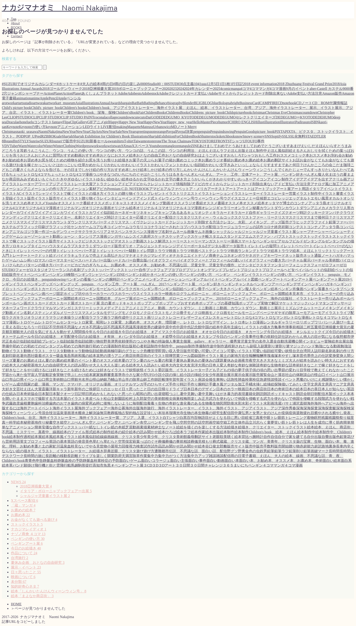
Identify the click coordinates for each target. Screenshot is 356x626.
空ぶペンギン (154, 422)
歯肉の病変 (80, 403)
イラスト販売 (24, 198)
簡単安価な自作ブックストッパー (62, 427)
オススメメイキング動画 (150, 203)
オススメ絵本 (254, 203)
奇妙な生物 (269, 365)
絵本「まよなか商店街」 (32, 596)
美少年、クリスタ (161, 437)
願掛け (29, 465)
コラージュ (225, 227)
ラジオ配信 (80, 317)
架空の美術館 (154, 399)
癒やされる (323, 413)
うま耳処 (20, 151)
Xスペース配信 (24, 500)
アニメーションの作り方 (44, 189)
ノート (326, 255)
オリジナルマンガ (70, 208)
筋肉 (339, 422)
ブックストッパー (95, 270)
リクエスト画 (140, 317)
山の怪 (312, 375)
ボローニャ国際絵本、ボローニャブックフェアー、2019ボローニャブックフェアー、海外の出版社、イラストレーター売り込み (236, 298)
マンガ (65, 308)
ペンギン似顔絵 (170, 289)
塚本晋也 (299, 356)
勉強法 (346, 346)
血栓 (70, 446)
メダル (54, 313)
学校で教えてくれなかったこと (328, 370)
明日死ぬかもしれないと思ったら (109, 394)
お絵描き (121, 160)
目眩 (245, 418)
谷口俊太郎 (214, 446)
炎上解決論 (91, 413)
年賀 (172, 379)
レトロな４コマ (321, 317)
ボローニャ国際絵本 (61, 298)
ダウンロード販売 (107, 246)
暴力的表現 (236, 394)
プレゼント (231, 270)
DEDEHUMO (323, 117)
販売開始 (281, 446)
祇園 (325, 418)
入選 (269, 341)
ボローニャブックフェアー (23, 298)
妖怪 (132, 370)
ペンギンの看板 (78, 279)
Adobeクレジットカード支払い (184, 93)
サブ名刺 (161, 232)
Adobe (123, 93)
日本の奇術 (276, 389)
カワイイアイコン (45, 213)
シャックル (222, 232)
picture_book (264, 132)
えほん (203, 151)
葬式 (216, 441)
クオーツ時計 (296, 213)
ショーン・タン (72, 236)
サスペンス (120, 232)
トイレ (249, 246)
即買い (163, 351)
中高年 (225, 327)
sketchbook (226, 136)
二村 (307, 327)
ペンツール (25, 294)
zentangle (168, 146)
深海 (299, 408)
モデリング (113, 313)
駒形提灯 (85, 465)
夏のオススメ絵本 (107, 360)
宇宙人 (32, 375)
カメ (325, 208)
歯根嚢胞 (27, 403)
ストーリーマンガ (198, 241)
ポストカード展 (61, 303)
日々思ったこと (134, 389)
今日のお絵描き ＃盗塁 (153, 337)
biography (175, 103)
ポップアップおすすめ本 (179, 303)
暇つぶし (172, 394)
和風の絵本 (87, 356)
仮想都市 (343, 337)
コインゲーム (118, 227)
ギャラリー (265, 213)
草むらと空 (113, 441)
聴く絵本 (234, 437)
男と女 (250, 413)
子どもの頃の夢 (229, 370)
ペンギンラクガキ (125, 289)
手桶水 (250, 384)
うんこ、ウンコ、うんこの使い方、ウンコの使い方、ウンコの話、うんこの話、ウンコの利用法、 (118, 151)
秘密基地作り (34, 422)
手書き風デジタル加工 (227, 384)
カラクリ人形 (340, 208)
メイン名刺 (22, 313)
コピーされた (169, 227)
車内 (343, 446)
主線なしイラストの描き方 (252, 327)
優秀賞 (235, 341)
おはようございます (210, 155)
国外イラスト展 (210, 356)
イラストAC (11, 193)
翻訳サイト (203, 437)
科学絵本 (16, 422)
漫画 (67, 413)
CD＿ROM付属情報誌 (329, 103)
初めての (20, 346)
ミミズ (287, 308)
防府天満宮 (123, 456)
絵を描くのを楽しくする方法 (203, 427)
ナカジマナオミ (127, 255)
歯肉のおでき (60, 403)
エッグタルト (300, 198)
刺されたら (241, 346)
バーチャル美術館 (325, 260)
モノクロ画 (218, 313)
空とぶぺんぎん (76, 422)
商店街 (130, 356)
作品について (24, 553)
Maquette (134, 127)
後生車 (214, 379)
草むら (98, 441)
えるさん (299, 151)
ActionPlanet (53, 93)
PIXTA (279, 132)
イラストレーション (214, 193)
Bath (140, 103)
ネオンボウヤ (238, 255)
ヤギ (274, 313)
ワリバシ (321, 322)
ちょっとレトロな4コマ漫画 (70, 174)
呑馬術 (72, 356)
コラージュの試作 (248, 227)
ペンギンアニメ (133, 279)
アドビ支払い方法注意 (292, 184)
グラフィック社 (58, 227)
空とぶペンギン (101, 422)
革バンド (16, 465)
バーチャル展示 (298, 260)
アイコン (259, 179)
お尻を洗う (94, 160)
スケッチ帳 (200, 236)
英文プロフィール (34, 441)
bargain (126, 103)
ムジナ (297, 308)
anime (35, 98)
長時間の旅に (34, 456)
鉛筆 (270, 451)
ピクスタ (259, 265)
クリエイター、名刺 (65, 217)
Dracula (12, 122)
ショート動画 (49, 236)
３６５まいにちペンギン (243, 465)
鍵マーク (321, 451)
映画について (23, 577)
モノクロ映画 (198, 313)
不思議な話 (98, 327)
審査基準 (114, 375)
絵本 (310, 427)
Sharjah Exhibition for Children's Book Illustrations (110, 136)
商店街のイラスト (150, 356)
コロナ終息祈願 (276, 227)
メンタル (96, 313)
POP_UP (30, 136)
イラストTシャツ (35, 193)
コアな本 (100, 227)
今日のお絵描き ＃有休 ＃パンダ (103, 337)
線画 (107, 437)
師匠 (158, 379)
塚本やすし (283, 356)
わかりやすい (227, 179)
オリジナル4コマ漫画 (39, 208)
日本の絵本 (294, 389)
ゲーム (87, 227)
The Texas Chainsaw (176, 141)
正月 (205, 399)
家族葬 (101, 375)
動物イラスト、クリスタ (44, 351)
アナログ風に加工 (325, 184)
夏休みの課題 (212, 360)
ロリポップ (305, 322)
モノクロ (129, 313)
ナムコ (221, 255)
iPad (297, 122)
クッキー (314, 213)
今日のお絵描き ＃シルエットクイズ (298, 332)
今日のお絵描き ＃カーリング (241, 332)
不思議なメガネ (76, 327)
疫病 (285, 413)
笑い (278, 422)
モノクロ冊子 (176, 313)
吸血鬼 (61, 356)
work (95, 146)
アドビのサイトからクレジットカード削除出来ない (232, 184)
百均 (190, 418)
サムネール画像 (181, 232)
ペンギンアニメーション (165, 279)
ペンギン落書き (316, 289)
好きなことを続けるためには (76, 370)
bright (235, 103)
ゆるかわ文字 (140, 179)
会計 (16, 341)
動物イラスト (13, 351)
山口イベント (329, 375)
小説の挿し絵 (172, 375)
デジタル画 (217, 246)
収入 (172, 351)
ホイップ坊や (74, 294)
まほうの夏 (338, 174)
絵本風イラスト (65, 437)
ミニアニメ (127, 308)
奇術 (296, 365)
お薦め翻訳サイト (277, 160)
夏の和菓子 (167, 360)
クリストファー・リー (256, 217)
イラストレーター (245, 193)
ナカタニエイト (185, 255)
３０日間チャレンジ (206, 465)
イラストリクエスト (181, 193)
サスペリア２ (100, 232)
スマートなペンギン (254, 241)
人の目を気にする (38, 332)
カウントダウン (272, 208)
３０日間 (183, 465)
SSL (285, 136)
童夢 (270, 422)
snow (238, 136)
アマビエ (156, 189)
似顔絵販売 (69, 341)
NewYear (69, 132)
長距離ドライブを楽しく (87, 456)
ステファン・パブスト (270, 236)
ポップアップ (148, 303)
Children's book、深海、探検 (93, 112)
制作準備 (195, 346)
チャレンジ (167, 246)
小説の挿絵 (192, 375)
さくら (25, 170)
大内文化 (176, 365)
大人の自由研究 (51, 365)
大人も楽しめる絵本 (120, 365)
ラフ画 (101, 317)
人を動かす (62, 332)
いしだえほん (315, 146)
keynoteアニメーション (64, 127)
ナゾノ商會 (207, 255)
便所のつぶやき (138, 341)
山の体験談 (298, 375)
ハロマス (38, 260)
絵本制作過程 (20, 437)
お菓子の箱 (163, 160)
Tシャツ (236, 141)
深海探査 (310, 408)
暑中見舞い (189, 394)
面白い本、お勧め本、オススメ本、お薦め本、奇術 (281, 461)
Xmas (128, 146)
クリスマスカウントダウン (56, 222)
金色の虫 (252, 451)
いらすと (333, 146)
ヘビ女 (289, 270)
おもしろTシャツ (241, 155)
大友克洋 (190, 365)
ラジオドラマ (42, 317)
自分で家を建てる (292, 437)
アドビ (123, 184)
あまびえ (297, 146)
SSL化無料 (297, 136)
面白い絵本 (332, 461)
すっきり (318, 170)
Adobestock (150, 93)
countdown (125, 117)
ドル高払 (107, 255)
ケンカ (76, 227)
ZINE (195, 146)
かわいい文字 (216, 165)
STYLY (23, 141)
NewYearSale (112, 132)
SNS (268, 136)
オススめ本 (22, 203)
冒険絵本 (331, 341)
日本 (187, 389)
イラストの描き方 (89, 193)
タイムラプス (67, 246)
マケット (286, 303)
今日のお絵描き (109, 332)
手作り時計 (178, 384)
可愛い (196, 351)
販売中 (250, 446)
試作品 (156, 446)
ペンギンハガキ (320, 284)
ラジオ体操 (62, 317)
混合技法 (49, 413)
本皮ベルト (94, 399)
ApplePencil (49, 98)
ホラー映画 (163, 294)
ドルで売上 (91, 255)
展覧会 (265, 375)
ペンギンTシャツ (88, 275)
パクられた (14, 265)
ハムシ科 (23, 260)
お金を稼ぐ (25, 165)
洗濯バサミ (283, 403)
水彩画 (268, 403)
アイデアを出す (316, 179)
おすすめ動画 (71, 155)
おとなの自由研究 (179, 155)
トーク (32, 255)
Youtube (155, 146)
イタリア (316, 189)
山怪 (92, 379)
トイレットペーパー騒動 (116, 251)
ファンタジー (278, 265)
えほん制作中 (256, 151)
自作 (267, 437)
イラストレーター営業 (278, 193)
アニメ (345, 184)
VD (4, 146)
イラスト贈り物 (80, 198)
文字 (307, 384)
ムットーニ (312, 308)
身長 (336, 446)
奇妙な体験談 (249, 365)
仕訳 (278, 337)
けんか (308, 165)
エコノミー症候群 (252, 198)
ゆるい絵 (103, 179)
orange (161, 132)
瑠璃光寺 (176, 413)
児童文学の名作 (253, 341)
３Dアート (167, 465)
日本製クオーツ (61, 394)
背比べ (247, 437)
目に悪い (234, 418)
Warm (22, 146)
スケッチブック (178, 236)
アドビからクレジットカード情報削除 (160, 184)
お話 (296, 160)
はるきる (176, 174)
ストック (296, 236)
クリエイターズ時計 (98, 217)
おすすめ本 (91, 155)
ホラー (90, 294)
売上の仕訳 (320, 356)
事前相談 (296, 327)
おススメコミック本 (293, 155)
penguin (204, 132)
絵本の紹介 (120, 432)
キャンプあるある (172, 213)
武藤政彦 (12, 403)
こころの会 (323, 165)
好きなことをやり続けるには (29, 370)
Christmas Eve (276, 112)
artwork (51, 103)
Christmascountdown (302, 112)
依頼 (121, 341)
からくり (100, 165)
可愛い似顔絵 (263, 351)
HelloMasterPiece (206, 122)
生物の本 (190, 413)
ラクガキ (12, 317)
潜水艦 (76, 413)
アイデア (296, 179)
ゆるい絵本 (120, 179)
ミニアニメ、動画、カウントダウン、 (167, 308)
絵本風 (47, 437)
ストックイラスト (317, 236)
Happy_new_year (180, 122)
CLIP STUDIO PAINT (77, 117)
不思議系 (114, 327)
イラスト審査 (332, 193)
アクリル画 (338, 179)
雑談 (212, 456)
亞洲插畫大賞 (332, 327)
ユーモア (303, 313)
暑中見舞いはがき (212, 394)
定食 (52, 375)
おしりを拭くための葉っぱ (329, 151)
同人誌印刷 (316, 351)
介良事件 (249, 337)
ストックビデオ (109, 241)
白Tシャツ (171, 418)
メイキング (330, 308)
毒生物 (214, 403)
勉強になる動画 (328, 346)
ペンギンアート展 (298, 279)
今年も (90, 332)
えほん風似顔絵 (279, 151)
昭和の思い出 (147, 394)
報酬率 (261, 356)
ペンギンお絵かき (139, 275)
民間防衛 (227, 403)
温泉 (60, 413)
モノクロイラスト (150, 313)
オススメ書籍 (214, 203)
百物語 (199, 418)
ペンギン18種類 (61, 275)
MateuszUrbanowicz (156, 127)
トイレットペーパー (293, 246)
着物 (310, 418)
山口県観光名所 (76, 379)
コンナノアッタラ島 (323, 227)
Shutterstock (209, 136)
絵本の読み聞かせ (143, 432)
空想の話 (194, 422)
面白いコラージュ (155, 461)
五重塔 (316, 327)
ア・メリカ (198, 189)
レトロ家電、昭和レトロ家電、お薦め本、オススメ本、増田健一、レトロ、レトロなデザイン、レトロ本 (159, 322)
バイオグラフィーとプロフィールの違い (209, 260)
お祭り (109, 160)
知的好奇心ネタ (25, 586)
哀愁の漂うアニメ (110, 356)
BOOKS (16, 27)
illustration (272, 122)
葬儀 (161, 441)
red (39, 136)
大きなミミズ (278, 360)
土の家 (228, 356)
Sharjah (67, 136)
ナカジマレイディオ (156, 255)
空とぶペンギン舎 (128, 422)
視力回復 (121, 446)
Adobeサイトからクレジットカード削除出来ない (247, 93)
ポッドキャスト (124, 303)
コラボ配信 (207, 227)
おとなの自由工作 (150, 155)
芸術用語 (12, 441)
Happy (114, 122)
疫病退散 (296, 413)
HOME (16, 604)
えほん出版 (236, 151)
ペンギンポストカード (34, 289)
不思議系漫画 (132, 327)
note (153, 132)
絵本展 (36, 437)
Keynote (13, 127)
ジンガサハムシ (120, 236)
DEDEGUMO (204, 117)
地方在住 (241, 356)
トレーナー (18, 255)
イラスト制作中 (308, 193)
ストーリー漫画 (225, 241)
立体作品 (241, 422)
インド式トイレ (152, 198)
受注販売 (183, 351)
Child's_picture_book (46, 108)
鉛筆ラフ (281, 451)
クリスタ (180, 217)
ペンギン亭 (149, 289)
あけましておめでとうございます (262, 146)
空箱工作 (227, 422)
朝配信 (319, 394)
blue (215, 103)
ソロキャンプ (20, 246)
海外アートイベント (36, 408)
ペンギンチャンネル (237, 284)
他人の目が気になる (319, 337)
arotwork (8, 103)
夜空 (252, 360)
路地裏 (326, 446)
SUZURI (46, 141)
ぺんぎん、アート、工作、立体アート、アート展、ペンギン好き (250, 174)
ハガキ (337, 255)
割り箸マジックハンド (297, 346)
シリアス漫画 (96, 236)
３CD (147, 465)
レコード (176, 317)
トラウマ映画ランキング (236, 251)
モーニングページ (256, 313)
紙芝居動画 (131, 427)
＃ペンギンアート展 (127, 465)
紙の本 (116, 427)
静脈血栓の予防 (70, 461)
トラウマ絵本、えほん (296, 251)
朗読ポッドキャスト (279, 394)
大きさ (261, 360)
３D (155, 465)
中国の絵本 (211, 327)
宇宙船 (43, 375)
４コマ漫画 (293, 465)
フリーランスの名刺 (64, 270)
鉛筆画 (308, 451)
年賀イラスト (187, 379)
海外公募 (118, 408)
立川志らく (258, 422)
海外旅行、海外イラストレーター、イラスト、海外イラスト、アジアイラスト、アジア (211, 408)
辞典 (107, 451)
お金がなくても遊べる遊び (34, 520)
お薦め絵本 (254, 160)
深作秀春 (289, 408)
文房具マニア (332, 384)
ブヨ (171, 270)
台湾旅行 (19, 558)
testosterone (152, 141)
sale (59, 136)
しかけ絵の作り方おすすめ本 (105, 170)
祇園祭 (334, 418)
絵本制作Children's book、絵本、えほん (265, 432)
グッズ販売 (280, 222)
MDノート (179, 127)
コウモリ (136, 227)
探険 (278, 384)
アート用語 (300, 189)
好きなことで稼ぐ (314, 365)
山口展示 (347, 375)
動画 (103, 351)
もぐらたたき (53, 179)
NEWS (18, 482)
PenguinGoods (244, 132)
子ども (210, 370)
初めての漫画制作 (107, 346)
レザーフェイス (196, 317)
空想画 (207, 422)
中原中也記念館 (189, 327)
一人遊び (336, 322)
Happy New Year (131, 122)
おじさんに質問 (47, 155)
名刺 (328, 351)
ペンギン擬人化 (243, 289)
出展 (342, 341)
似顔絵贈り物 (89, 341)
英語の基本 (58, 441)
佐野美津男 (109, 341)
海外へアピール (327, 403)
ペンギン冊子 (194, 289)
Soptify (276, 136)
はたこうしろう (156, 174)
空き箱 (58, 422)
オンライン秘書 (247, 208)
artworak (39, 103)
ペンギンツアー (266, 284)
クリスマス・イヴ (125, 222)
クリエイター (38, 217)
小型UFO (147, 375)
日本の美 (310, 389)
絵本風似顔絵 (89, 437)
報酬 (252, 356)
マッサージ (342, 303)
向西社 (29, 356)
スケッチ (158, 236)
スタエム (216, 236)
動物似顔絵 (91, 351)
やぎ (67, 179)
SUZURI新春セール (92, 141)
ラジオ (25, 317)
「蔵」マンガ (23, 505)
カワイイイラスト (74, 213)
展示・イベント (26, 567)
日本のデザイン (203, 389)
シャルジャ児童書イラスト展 (272, 232)
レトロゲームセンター (56, 322)
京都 (5, 332)
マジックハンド (306, 303)
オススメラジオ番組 (186, 203)
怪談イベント (285, 379)
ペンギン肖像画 (290, 289)
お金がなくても (312, 160)
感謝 (325, 379)
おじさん (27, 155)
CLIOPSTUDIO (19, 117)
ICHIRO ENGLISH (242, 122)
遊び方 (148, 451)
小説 (158, 375)
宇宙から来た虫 (14, 375)
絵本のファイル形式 (76, 432)
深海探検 (343, 408)
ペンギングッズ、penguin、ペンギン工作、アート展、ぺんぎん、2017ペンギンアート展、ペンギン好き (137, 284)
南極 (110, 351)
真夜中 (261, 418)
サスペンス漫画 (141, 232)
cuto (142, 117)
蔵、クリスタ (234, 441)
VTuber (12, 146)
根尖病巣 (172, 399)
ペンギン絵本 (267, 289)
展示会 (239, 375)
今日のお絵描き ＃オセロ (194, 332)
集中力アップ (198, 456)
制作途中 (210, 346)
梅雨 (187, 399)
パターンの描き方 (38, 265)
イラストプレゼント (149, 193)
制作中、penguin (175, 346)
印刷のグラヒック (128, 351)
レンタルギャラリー (279, 322)
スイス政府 (142, 236)
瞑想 (317, 418)
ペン (31, 275)
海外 (310, 403)
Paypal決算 (184, 132)
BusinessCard (250, 103)
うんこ (32, 151)
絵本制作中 (306, 432)
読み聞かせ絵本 (192, 446)
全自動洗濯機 (284, 341)
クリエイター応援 (128, 217)
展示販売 (252, 375)
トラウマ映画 (165, 251)
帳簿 (165, 379)
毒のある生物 (198, 403)
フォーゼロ (320, 265)
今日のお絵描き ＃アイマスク (147, 332)
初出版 (127, 346)
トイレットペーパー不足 (76, 251)
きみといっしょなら (243, 165)
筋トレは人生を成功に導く (314, 422)
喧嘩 (169, 356)
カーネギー (123, 213)
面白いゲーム (130, 461)
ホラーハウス (107, 294)
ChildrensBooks (178, 112)
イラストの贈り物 (118, 193)
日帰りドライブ (170, 389)
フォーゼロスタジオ (31, 270)
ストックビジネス (81, 241)
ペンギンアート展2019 (331, 279)
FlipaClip (69, 122)
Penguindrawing (222, 132)
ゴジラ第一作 (34, 232)
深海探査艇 (327, 408)
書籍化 (250, 394)
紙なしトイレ (100, 427)
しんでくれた (281, 170)
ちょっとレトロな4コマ (28, 174)
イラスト (345, 189)
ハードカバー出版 (96, 260)
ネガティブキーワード (267, 255)
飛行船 (65, 465)
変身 (332, 356)
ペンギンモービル (96, 289)
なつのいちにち (120, 174)
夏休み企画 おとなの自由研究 (37, 562)
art (17, 103)
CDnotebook (287, 103)
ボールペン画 (16, 303)
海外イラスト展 (65, 408)
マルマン (52, 308)
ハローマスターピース (63, 260)
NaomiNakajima (50, 132)
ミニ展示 (274, 308)
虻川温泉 (60, 446)
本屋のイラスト (72, 399)
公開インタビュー (309, 341)
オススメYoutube (44, 203)
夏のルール (149, 360)
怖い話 (225, 379)
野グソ (232, 451)
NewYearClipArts (89, 132)
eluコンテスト (41, 122)
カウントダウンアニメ (303, 208)
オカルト (336, 198)
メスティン (40, 313)
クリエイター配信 (158, 217)
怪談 (270, 379)
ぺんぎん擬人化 (316, 174)
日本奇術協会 (27, 394)
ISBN (315, 122)
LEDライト (92, 127)
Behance (161, 103)
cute (137, 117)
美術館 (181, 437)
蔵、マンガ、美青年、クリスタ (270, 441)
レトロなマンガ (274, 317)
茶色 (89, 441)
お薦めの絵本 (23, 510)
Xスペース (140, 146)
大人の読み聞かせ (78, 365)
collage (112, 117)
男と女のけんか (269, 413)
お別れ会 (334, 155)
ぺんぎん (190, 174)
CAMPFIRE (269, 103)
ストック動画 (132, 241)
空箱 (216, 422)
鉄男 (263, 451)
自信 (274, 437)
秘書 (49, 422)
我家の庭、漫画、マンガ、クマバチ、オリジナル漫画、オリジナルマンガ (83, 384)
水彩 (238, 403)
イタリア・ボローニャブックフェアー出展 (56, 491)
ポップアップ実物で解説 (259, 303)
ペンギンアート (271, 279)
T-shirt (129, 141)
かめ (89, 165)
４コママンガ (273, 465)
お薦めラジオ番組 (216, 160)
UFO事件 (257, 141)
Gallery (81, 122)
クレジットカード (154, 222)
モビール (234, 313)
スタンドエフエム (237, 236)
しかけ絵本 (138, 170)
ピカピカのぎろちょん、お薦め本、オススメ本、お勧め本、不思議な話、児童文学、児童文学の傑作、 (154, 265)
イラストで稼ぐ (61, 193)
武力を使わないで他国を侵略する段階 (294, 399)
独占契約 (125, 413)
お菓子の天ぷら (141, 160)
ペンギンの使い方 (168, 275)
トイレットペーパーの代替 (34, 251)
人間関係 (78, 332)
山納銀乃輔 (105, 379)
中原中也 (169, 327)
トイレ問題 (145, 251)
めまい (36, 179)
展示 (230, 375)
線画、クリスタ (123, 437)
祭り (343, 418)
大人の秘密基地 (25, 365)
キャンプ (150, 213)
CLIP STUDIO (50, 117)
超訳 (317, 446)
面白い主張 (179, 461)
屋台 (223, 375)
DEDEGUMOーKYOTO (294, 117)
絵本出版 (212, 432)
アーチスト (216, 189)
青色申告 (35, 461)
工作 (150, 379)
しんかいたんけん (194, 170)
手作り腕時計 (198, 384)
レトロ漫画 (254, 322)
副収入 (255, 346)
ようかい (194, 179)
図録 (194, 356)
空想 (183, 422)
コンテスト (298, 227)
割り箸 (273, 346)
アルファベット (176, 189)
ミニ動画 (205, 308)
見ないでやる (85, 446)
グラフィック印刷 (30, 227)
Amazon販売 (332, 93)
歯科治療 (42, 403)
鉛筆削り (296, 451)
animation (23, 98)
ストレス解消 (154, 241)
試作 (147, 446)
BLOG (207, 103)
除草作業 (140, 456)
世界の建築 (152, 327)
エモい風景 (320, 198)
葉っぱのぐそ (147, 441)
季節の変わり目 (290, 370)
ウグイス (230, 198)
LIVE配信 (108, 127)
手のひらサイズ (156, 384)
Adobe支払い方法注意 (304, 93)
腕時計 (257, 437)
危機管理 (150, 351)
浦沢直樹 (299, 403)
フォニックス (300, 265)
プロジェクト (251, 270)
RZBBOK (48, 136)
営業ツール (182, 356)
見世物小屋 (105, 446)
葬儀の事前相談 (178, 441)
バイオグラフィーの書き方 (263, 260)
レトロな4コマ (250, 317)
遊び (139, 451)
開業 (110, 456)
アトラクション (105, 184)
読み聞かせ (171, 446)
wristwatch (115, 146)
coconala (100, 117)
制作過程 (224, 346)
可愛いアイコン (214, 351)
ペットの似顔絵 (322, 270)
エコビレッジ (278, 198)
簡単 (347, 422)
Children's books (74, 108)
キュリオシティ (200, 213)
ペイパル (302, 270)
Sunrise (34, 141)
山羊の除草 (131, 379)
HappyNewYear (155, 122)
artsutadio (26, 103)
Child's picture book (16, 108)
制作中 (156, 346)
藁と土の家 (44, 446)
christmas (258, 112)
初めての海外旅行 (78, 346)
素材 (150, 427)
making (121, 127)
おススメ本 (318, 155)
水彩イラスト (252, 403)
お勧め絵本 (14, 160)
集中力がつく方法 (172, 456)
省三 (252, 418)
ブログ (180, 270)
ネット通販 (312, 255)
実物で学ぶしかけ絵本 (74, 375)
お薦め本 (238, 160)
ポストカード (38, 303)
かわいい (114, 165)
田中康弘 (238, 413)
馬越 (74, 465)
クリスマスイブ (22, 222)
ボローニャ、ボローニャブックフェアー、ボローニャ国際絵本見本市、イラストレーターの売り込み (272, 294)
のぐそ (138, 174)
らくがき (209, 179)
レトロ (232, 317)
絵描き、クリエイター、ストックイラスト (272, 427)
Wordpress (83, 146)
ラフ (92, 317)
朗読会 (301, 394)
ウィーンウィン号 (208, 198)
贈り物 (294, 446)
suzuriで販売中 (65, 141)
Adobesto (134, 93)
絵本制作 (227, 432)
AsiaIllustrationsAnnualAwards (98, 103)
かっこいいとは (47, 165)
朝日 (310, 394)
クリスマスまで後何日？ (312, 217)
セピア (276, 241)
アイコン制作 (278, 179)
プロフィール (273, 270)
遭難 (158, 451)
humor (223, 122)
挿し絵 (261, 384)
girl (106, 122)
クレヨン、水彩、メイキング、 (245, 222)
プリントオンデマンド (204, 270)
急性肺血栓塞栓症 (245, 379)
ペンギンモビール (67, 289)
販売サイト (236, 446)
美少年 (141, 437)
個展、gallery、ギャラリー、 (206, 341)
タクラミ (85, 246)
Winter (48, 146)
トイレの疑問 (266, 246)
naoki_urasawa (27, 132)
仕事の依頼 (265, 337)
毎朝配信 (140, 403)
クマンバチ (330, 213)
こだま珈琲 (341, 165)
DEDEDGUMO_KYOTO (175, 117)
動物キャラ (73, 351)
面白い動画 (215, 461)
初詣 (147, 346)
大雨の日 (205, 365)
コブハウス (189, 227)
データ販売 (235, 246)
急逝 (263, 379)
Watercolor (35, 146)
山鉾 (143, 379)
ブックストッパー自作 (128, 270)
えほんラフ (218, 151)
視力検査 (136, 446)
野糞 (241, 451)
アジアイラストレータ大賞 (71, 184)
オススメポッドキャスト (110, 203)
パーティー (62, 265)
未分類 (18, 582)
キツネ (138, 213)
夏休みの (194, 360)
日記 (78, 394)
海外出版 (132, 408)
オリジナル (335, 203)
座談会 (203, 379)
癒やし (337, 413)
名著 (20, 356)
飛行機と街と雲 (47, 465)
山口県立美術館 (51, 379)
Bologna (224, 103)
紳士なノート (165, 427)
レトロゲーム (27, 322)
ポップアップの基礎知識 (219, 303)
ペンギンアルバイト (201, 279)
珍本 (165, 413)
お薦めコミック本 (187, 160)
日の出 (152, 389)
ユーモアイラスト (325, 313)
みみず (25, 179)
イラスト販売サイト (51, 198)
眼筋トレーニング (292, 418)
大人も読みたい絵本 (152, 365)
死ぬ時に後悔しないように (111, 403)
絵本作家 (198, 432)
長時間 (334, 451)
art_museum (66, 103)
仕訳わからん (292, 337)
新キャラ (60, 389)
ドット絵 (45, 255)
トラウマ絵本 (267, 251)
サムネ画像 (203, 232)
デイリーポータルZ (192, 246)
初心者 (138, 346)
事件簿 (283, 327)
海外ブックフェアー (94, 408)
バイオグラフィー (161, 260)
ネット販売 (294, 255)
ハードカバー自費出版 (129, 260)
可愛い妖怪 (283, 351)
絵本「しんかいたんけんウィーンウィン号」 (48, 591)
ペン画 (40, 294)
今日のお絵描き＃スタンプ (194, 337)
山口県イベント (25, 379)
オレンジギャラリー (218, 208)
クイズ (279, 213)
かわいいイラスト (136, 165)
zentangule (183, 146)
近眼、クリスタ (123, 451)
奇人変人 (220, 365)
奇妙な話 (285, 365)
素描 (143, 427)
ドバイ (58, 255)
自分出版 (314, 437)
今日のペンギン (229, 337)
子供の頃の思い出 (263, 370)
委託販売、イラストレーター (181, 370)
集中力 (152, 456)
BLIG (198, 103)
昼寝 (161, 394)
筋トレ (287, 422)
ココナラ (150, 227)
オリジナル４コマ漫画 (183, 208)
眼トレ (272, 418)
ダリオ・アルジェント (140, 246)
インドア (132, 198)
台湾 (303, 351)
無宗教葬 (107, 413)
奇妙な (232, 365)
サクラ (83, 232)
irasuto (306, 122)
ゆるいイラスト (83, 179)
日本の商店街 (256, 389)
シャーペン (327, 232)
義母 (190, 437)
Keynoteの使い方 (32, 127)
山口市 (7, 379)
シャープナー (307, 232)
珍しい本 (154, 413)
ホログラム (182, 294)
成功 (20, 384)
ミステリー (80, 308)
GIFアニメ (95, 122)
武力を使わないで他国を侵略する (236, 399)
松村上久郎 (134, 399)
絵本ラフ (183, 432)
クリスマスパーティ (94, 222)
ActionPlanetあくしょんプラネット (90, 93)
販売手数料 (265, 446)
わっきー (245, 179)
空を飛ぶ (172, 422)
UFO (246, 141)
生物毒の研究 (209, 413)
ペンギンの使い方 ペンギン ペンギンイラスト (223, 275)
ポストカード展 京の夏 (93, 303)
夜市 (245, 360)
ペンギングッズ (40, 284)
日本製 (43, 394)
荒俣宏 (127, 441)
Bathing (149, 103)
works (103, 146)
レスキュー (218, 317)
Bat (134, 103)
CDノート (304, 103)
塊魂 (270, 356)
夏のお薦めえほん (30, 360)
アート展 (283, 189)
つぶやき (100, 174)
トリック (321, 251)
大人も (98, 365)
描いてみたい (292, 384)
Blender (188, 103)
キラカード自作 (243, 213)
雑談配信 (223, 456)
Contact (16, 36)
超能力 (308, 446)
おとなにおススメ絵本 (118, 155)
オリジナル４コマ (150, 208)
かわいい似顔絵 (192, 165)
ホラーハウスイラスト (136, 294)
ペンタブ (336, 289)
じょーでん (301, 170)
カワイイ (23, 213)
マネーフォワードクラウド (23, 308)
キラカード (222, 213)
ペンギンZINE (113, 275)
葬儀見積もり (202, 441)
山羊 (118, 379)
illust (260, 122)
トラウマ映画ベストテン (196, 251)
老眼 (216, 437)
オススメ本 (234, 203)
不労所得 (56, 327)
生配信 (225, 413)
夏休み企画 (232, 360)
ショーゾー (29, 236)
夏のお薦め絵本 (58, 360)
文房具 (316, 384)
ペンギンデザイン (293, 284)
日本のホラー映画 (230, 389)
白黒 (183, 418)
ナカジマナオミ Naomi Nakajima (59, 8)
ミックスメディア (103, 308)
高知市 (98, 465)
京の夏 (348, 327)
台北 (296, 351)
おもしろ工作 (266, 155)
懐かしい (336, 379)
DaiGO (151, 117)
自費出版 (328, 437)
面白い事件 (197, 461)
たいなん (332, 170)
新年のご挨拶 (85, 389)
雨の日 (236, 456)
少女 (205, 375)
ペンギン (42, 275)
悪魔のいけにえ (308, 379)
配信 (223, 451)
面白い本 (232, 461)
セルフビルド (292, 241)
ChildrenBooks (155, 112)
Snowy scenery (253, 136)
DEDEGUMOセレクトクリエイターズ (245, 117)
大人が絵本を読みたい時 (309, 360)
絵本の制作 (102, 432)
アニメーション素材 (80, 189)
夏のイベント (82, 360)
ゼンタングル (314, 241)
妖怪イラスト (147, 370)
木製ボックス (336, 394)
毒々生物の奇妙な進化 (169, 403)
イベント (331, 189)
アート (230, 189)
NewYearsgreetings (136, 132)
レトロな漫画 (298, 317)
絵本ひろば (167, 432)
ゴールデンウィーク (61, 232)
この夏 (14, 170)
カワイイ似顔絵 (101, 213)
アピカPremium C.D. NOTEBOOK (122, 189)
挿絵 (270, 384)
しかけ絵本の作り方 (163, 170)
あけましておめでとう (217, 146)
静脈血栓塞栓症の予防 (101, 461)
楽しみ (196, 399)
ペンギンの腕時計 (105, 279)
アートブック (265, 189)
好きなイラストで (114, 370)
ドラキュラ (73, 255)
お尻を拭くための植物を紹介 (61, 160)
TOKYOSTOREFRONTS (211, 141)
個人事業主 (174, 341)
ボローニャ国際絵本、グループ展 (105, 298)
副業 (264, 346)
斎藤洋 (47, 389)
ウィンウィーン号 (179, 198)
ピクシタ (245, 265)
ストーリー (174, 241)
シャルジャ (240, 232)
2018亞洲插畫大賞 (36, 486)
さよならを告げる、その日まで (56, 170)
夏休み (181, 360)
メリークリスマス (74, 313)
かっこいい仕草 (72, 165)
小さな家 (132, 375)
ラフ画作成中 (118, 317)
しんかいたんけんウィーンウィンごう (240, 170)
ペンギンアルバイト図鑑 (238, 279)
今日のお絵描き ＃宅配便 (52, 337)
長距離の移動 (56, 456)
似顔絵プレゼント (45, 341)
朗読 (259, 394)
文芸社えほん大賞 (27, 389)
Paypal (171, 132)
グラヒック (298, 222)
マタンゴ (326, 303)
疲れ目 (308, 413)
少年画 (214, 375)
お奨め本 (31, 160)
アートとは (245, 189)
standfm (12, 141)
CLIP (35, 117)
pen (195, 132)
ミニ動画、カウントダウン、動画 (240, 308)
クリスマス (283, 217)
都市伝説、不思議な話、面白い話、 (191, 451)
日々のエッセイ (109, 389)
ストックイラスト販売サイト (43, 241)
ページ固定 (54, 294)
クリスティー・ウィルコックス (212, 217)
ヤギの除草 (287, 313)
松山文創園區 (114, 399)
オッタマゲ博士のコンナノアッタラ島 (295, 203)
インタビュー (114, 198)
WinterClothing (64, 146)
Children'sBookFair (130, 112)
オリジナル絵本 (123, 208)
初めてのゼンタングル (45, 346)
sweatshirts (116, 141)
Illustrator (287, 122)
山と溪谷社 (280, 375)
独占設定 (140, 413)
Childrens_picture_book (207, 112)
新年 (70, 389)
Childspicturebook (238, 112)
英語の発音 (76, 441)
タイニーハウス (43, 246)
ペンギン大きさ (218, 289)
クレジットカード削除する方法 (194, 222)
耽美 (223, 437)
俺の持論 (158, 341)
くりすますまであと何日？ (281, 165)
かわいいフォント (165, 165)
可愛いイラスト (239, 351)
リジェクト (160, 317)
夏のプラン (131, 360)
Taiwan (139, 141)
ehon (21, 122)
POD (20, 136)
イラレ (98, 198)
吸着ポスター (45, 356)
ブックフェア (157, 270)
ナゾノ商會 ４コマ (28, 534)
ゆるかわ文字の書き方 (169, 179)
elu (27, 122)
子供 (245, 370)
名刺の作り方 (343, 351)
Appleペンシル (69, 98)
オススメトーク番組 (74, 203)
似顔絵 (25, 341)
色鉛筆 (341, 437)
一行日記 (42, 327)
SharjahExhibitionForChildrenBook (174, 136)
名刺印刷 (9, 356)
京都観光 (16, 332)
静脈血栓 (50, 461)
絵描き (232, 427)
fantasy (57, 122)
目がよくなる (216, 418)
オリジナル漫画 (98, 208)
